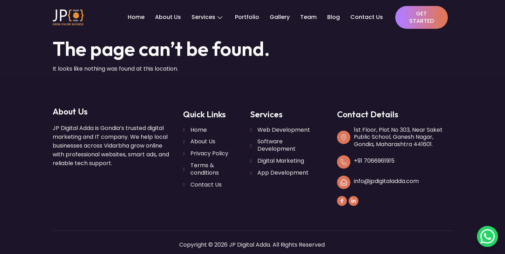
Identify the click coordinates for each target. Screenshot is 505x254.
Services (206, 17)
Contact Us (366, 17)
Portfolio (247, 17)
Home (136, 17)
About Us (168, 17)
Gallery (280, 17)
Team (308, 17)
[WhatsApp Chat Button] (487, 236)
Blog (333, 17)
